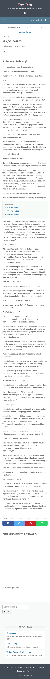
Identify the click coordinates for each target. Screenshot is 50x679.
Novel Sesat (28, 675)
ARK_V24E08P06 (13, 211)
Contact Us (21, 671)
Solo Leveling (11, 644)
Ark (3, 51)
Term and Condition (16, 667)
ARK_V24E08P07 (13, 208)
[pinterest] (30, 523)
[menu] (5, 20)
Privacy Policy (30, 667)
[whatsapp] (42, 523)
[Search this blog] (15, 607)
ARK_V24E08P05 (13, 215)
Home (5, 667)
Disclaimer (41, 667)
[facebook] (25, 12)
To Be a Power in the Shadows (18, 652)
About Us (30, 671)
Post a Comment (19, 46)
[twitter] (19, 523)
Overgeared (11, 633)
